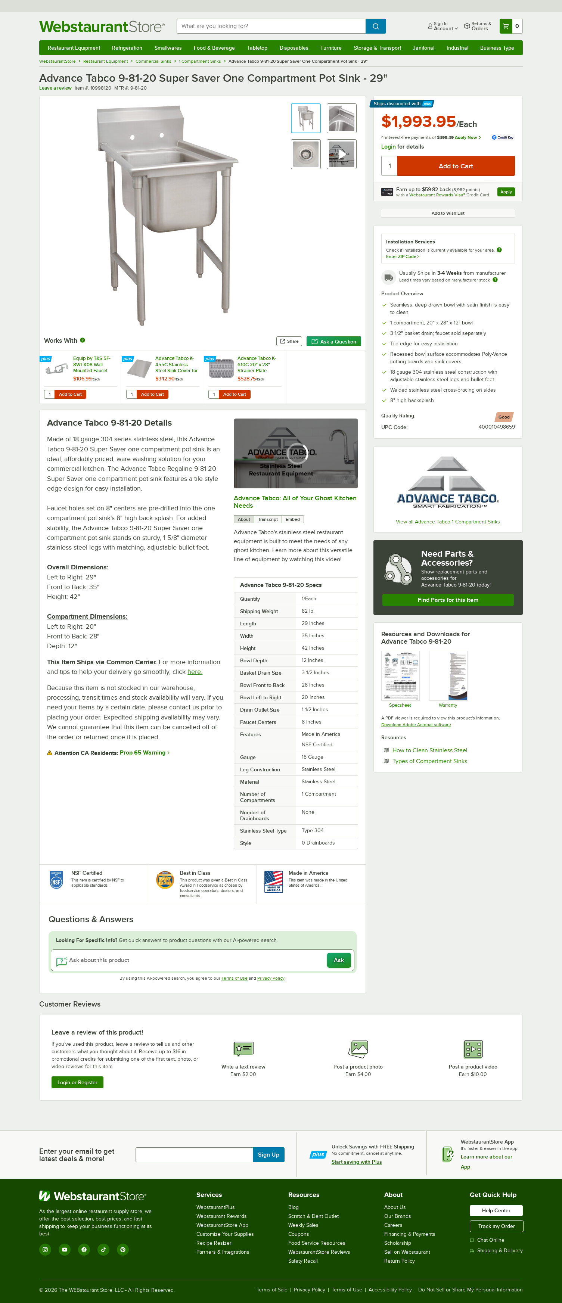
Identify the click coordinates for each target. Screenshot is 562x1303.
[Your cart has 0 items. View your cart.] (511, 26)
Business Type (497, 48)
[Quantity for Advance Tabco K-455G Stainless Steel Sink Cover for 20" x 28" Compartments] (131, 394)
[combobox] (271, 26)
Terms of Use (234, 978)
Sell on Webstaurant (407, 1252)
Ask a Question (333, 341)
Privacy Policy (271, 978)
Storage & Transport (377, 48)
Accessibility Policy (390, 1290)
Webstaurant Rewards (221, 1216)
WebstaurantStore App (222, 1225)
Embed (293, 519)
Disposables (294, 48)
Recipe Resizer (214, 1243)
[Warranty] (448, 679)
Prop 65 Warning (142, 752)
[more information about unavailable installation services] (499, 250)
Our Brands (397, 1216)
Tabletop (257, 48)
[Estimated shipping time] (495, 279)
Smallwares (168, 48)
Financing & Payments (409, 1234)
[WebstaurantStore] (100, 1196)
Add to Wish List (448, 213)
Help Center (496, 1210)
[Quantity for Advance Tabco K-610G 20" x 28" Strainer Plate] (213, 394)
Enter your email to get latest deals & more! (76, 1154)
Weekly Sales (303, 1225)
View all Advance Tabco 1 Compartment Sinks (448, 522)
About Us (395, 1207)
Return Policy (399, 1261)
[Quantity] (389, 166)
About (244, 519)
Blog (293, 1207)
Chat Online (487, 1240)
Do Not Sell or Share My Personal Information (470, 1290)
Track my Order (496, 1226)
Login (388, 146)
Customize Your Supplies (225, 1234)
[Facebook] (84, 1250)
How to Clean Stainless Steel (452, 750)
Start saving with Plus (357, 1162)
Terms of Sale (272, 1290)
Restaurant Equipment (74, 48)
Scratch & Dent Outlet (313, 1216)
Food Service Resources (316, 1243)
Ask (339, 960)
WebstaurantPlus (215, 1207)
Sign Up (268, 1154)
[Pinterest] (123, 1250)
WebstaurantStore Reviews (319, 1252)
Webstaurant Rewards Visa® (437, 195)
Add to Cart (70, 394)
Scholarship (397, 1243)
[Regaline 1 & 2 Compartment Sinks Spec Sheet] (400, 679)
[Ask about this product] (202, 960)
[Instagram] (45, 1250)
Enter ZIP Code (402, 256)
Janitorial (423, 48)
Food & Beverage (214, 48)
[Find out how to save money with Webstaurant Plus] (46, 359)
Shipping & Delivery (496, 1250)
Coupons (298, 1234)
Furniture (331, 48)
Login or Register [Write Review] (77, 1082)
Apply (507, 192)
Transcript (268, 519)
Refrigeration (127, 48)
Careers (393, 1225)
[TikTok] (103, 1250)
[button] (306, 118)
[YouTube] (65, 1250)
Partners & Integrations (222, 1252)
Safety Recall (303, 1261)
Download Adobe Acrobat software (416, 724)
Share (289, 341)
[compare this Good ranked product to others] (504, 417)
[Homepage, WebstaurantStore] (102, 26)
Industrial (457, 48)
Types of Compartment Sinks (452, 761)
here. (194, 671)
